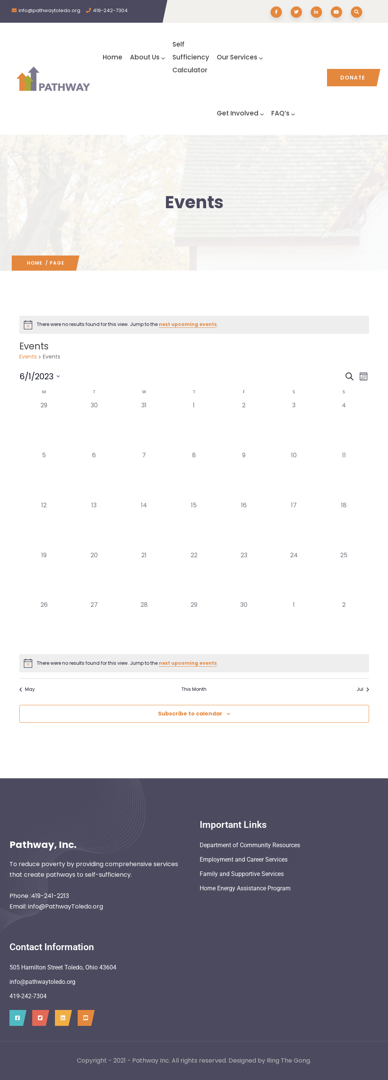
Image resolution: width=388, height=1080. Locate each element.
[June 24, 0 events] (294, 576)
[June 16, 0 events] (244, 526)
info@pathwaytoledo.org (49, 10)
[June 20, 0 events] (94, 576)
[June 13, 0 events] (94, 526)
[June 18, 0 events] (344, 526)
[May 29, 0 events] (44, 426)
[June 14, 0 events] (144, 526)
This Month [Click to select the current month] (194, 689)
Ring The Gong (288, 1060)
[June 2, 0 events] (244, 426)
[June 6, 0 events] (94, 476)
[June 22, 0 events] (194, 576)
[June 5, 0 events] (44, 476)
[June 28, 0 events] (144, 625)
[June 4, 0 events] (344, 426)
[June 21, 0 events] (144, 576)
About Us (147, 57)
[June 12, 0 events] (44, 526)
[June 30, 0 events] (244, 625)
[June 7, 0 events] (144, 476)
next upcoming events (188, 324)
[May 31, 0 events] (144, 426)
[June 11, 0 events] (344, 476)
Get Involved (240, 113)
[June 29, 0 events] (194, 625)
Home (112, 57)
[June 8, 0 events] (194, 476)
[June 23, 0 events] (244, 576)
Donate (352, 77)
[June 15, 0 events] (194, 526)
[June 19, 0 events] (44, 576)
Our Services (240, 57)
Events (28, 356)
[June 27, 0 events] (94, 625)
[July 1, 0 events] (294, 625)
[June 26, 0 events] (44, 625)
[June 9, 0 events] (244, 476)
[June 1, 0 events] (194, 426)
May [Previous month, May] (27, 689)
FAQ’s (283, 113)
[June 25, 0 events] (344, 576)
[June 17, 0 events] (294, 526)
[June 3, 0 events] (294, 426)
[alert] (194, 325)
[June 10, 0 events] (294, 476)
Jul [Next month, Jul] (363, 689)
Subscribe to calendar (190, 713)
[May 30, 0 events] (94, 426)
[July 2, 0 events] (344, 625)
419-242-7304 (110, 10)
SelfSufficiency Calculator (190, 57)
